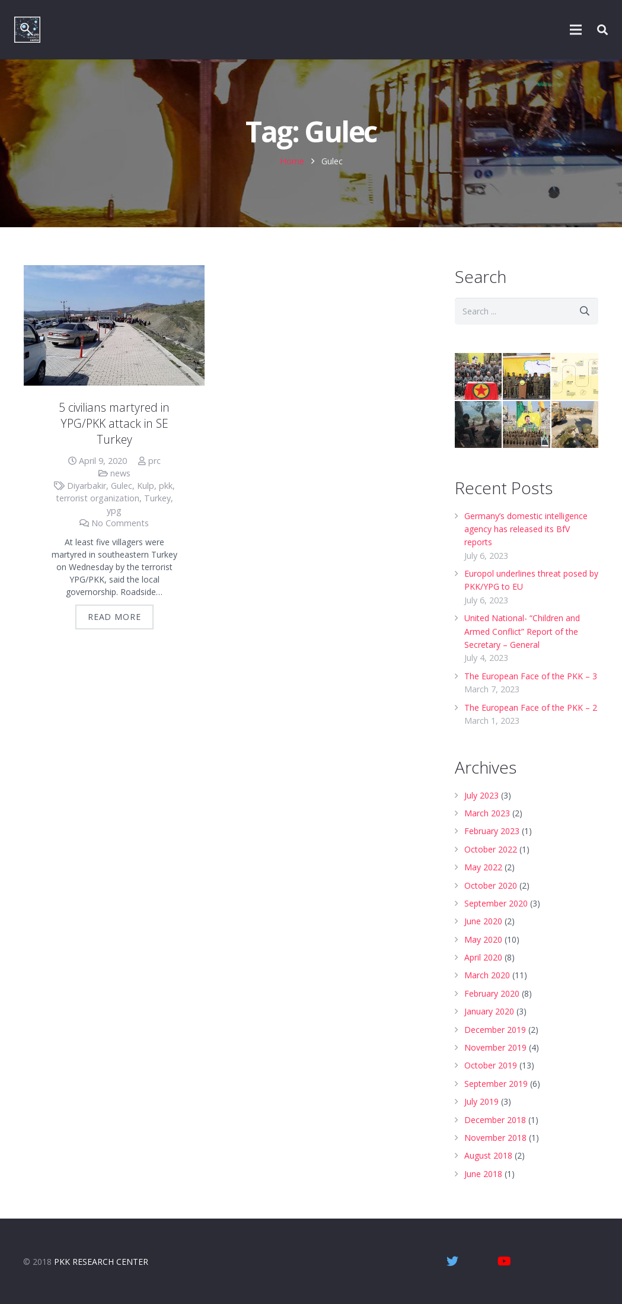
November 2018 (495, 1137)
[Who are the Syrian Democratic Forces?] (526, 376)
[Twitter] (452, 1261)
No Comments (120, 523)
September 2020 (496, 903)
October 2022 (490, 849)
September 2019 (496, 1083)
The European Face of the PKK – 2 (530, 707)
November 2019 (495, 1047)
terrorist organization (97, 498)
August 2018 (488, 1155)
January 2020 (489, 1011)
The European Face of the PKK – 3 (530, 676)
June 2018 (483, 1173)
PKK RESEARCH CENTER (101, 1261)
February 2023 (491, 831)
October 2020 (490, 885)
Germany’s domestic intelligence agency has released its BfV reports (526, 529)
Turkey (157, 498)
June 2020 (483, 921)
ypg (114, 510)
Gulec (121, 485)
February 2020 (491, 993)
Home (292, 161)
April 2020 (483, 957)
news (120, 473)
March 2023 (487, 813)
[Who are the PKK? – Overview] (478, 376)
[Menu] (576, 29)
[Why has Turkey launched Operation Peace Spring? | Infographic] (574, 424)
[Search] (585, 311)
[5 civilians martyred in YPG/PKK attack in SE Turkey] (114, 325)
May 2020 (483, 939)
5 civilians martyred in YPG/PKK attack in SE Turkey (114, 423)
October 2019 (490, 1065)
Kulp (145, 485)
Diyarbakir (86, 485)
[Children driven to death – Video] (478, 424)
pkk (166, 485)
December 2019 (495, 1029)
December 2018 (495, 1119)
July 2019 (481, 1101)
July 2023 (481, 795)
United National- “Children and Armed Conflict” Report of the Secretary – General (522, 631)
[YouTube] (504, 1261)
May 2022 (483, 867)
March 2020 (487, 975)
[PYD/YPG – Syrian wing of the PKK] (526, 424)
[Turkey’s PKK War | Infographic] (574, 376)
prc (154, 460)
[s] (526, 311)
